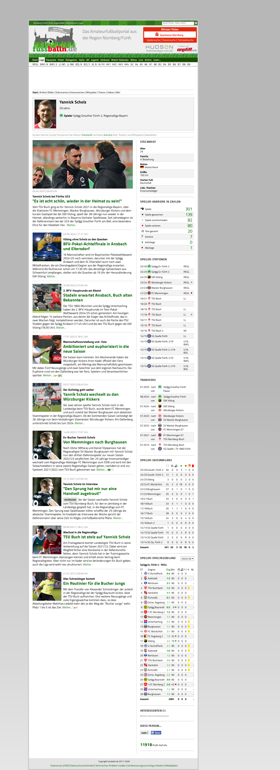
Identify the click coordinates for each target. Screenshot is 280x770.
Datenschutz (77, 765)
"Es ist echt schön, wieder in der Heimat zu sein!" (77, 201)
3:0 (168, 679)
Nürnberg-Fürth (40, 23)
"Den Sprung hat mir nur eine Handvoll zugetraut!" (90, 490)
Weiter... (71, 225)
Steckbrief (87, 135)
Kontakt (89, 765)
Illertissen (153, 583)
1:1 (168, 593)
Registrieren (71, 23)
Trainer (102, 92)
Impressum (56, 765)
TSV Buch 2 (157, 330)
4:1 (168, 646)
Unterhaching (155, 622)
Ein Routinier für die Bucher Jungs (94, 583)
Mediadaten (171, 765)
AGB (66, 765)
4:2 (168, 675)
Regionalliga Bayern (116, 115)
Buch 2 (151, 523)
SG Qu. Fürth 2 (154, 542)
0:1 (168, 597)
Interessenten (76, 92)
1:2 (168, 578)
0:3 (168, 607)
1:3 (168, 694)
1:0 (168, 636)
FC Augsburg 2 (155, 636)
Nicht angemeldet (56, 23)
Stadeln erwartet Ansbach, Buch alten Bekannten (97, 297)
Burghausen (153, 489)
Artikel (42, 92)
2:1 (168, 583)
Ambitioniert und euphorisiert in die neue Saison (96, 348)
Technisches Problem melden (110, 765)
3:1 (168, 631)
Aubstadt (152, 578)
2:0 (168, 684)
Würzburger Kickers (161, 282)
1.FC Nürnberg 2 (156, 612)
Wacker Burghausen (162, 288)
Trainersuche (169, 40)
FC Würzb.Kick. (154, 484)
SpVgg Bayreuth (156, 607)
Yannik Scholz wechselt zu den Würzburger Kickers (91, 396)
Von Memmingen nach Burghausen (95, 442)
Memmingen (154, 494)
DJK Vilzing (156, 277)
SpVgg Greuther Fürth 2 (87, 115)
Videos (110, 92)
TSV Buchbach (155, 588)
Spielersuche (153, 40)
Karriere (108, 135)
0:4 (168, 573)
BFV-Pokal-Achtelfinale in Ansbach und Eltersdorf (95, 246)
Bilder (51, 92)
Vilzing (150, 479)
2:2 (168, 641)
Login (81, 23)
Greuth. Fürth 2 (155, 470)
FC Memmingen (159, 293)
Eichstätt (153, 597)
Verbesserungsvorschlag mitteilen (146, 765)
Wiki (118, 92)
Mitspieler (91, 92)
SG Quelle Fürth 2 (160, 349)
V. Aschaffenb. (155, 573)
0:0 (168, 660)
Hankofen (153, 593)
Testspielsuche (185, 40)
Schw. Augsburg (156, 602)
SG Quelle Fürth (159, 336)
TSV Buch (156, 298)
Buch (150, 499)
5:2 (168, 622)
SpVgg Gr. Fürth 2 (160, 266)
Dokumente (62, 92)
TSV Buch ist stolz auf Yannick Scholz (96, 537)
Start (35, 92)
